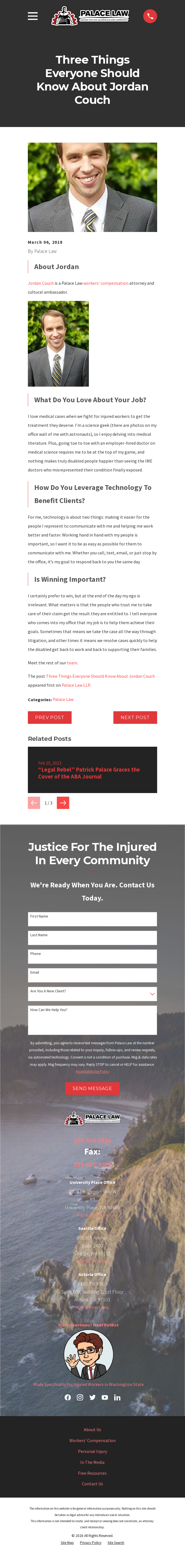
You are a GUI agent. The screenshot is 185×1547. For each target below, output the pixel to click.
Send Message (92, 1088)
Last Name (39, 935)
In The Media (92, 1462)
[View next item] (63, 803)
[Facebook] (68, 1397)
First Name (39, 916)
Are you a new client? (48, 991)
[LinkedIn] (117, 1397)
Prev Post (49, 717)
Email (34, 972)
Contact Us (92, 1483)
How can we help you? (48, 1009)
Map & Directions (92, 1215)
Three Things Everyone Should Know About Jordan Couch (100, 676)
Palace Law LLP (76, 685)
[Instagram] (80, 1397)
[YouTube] (105, 1397)
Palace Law (63, 699)
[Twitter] (92, 1397)
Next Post (135, 717)
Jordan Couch (41, 283)
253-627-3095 (92, 1164)
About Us (92, 1429)
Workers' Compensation (92, 1440)
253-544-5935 (92, 1140)
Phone (35, 953)
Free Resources (92, 1473)
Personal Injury (92, 1451)
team (72, 662)
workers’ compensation (105, 283)
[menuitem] (67, 1543)
